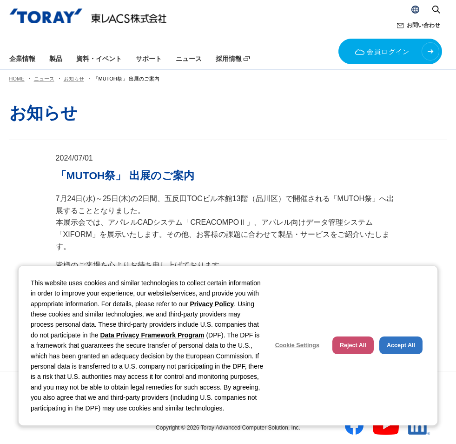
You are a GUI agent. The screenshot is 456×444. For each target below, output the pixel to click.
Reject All (353, 345)
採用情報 (229, 58)
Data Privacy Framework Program (152, 335)
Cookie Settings (297, 345)
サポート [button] (149, 58)
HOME (17, 78)
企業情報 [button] (22, 58)
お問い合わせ (423, 25)
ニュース (44, 78)
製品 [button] (55, 58)
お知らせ (74, 78)
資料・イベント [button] (99, 58)
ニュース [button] (189, 58)
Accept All (401, 345)
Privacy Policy (212, 304)
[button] (415, 9)
